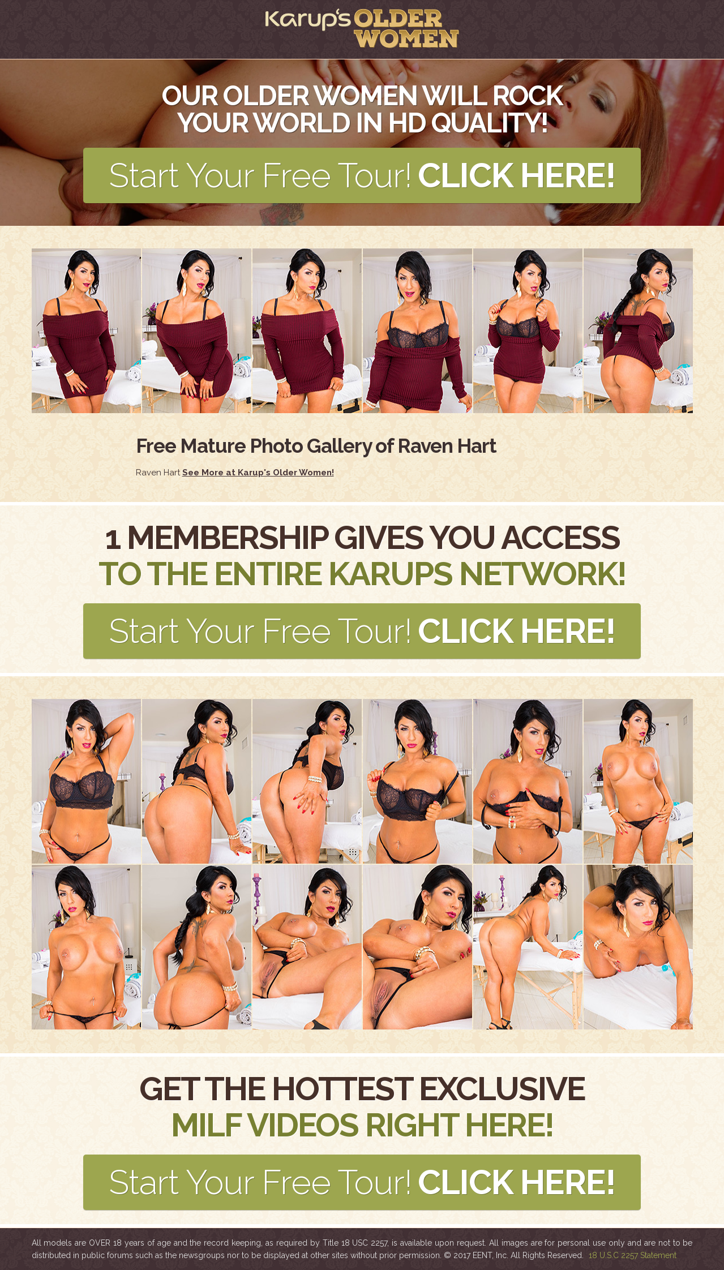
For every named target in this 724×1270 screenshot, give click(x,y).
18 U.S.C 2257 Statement (632, 1255)
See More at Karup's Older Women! (258, 472)
